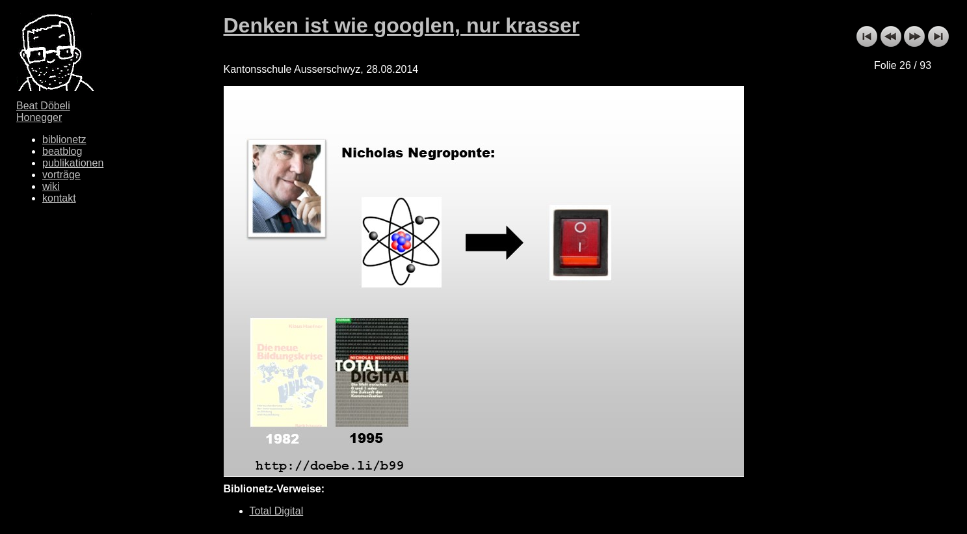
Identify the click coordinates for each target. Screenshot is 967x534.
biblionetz (64, 139)
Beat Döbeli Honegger (43, 111)
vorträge (61, 174)
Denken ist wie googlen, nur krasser (402, 25)
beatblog (62, 151)
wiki (51, 186)
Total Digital (277, 510)
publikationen (72, 162)
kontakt (59, 198)
